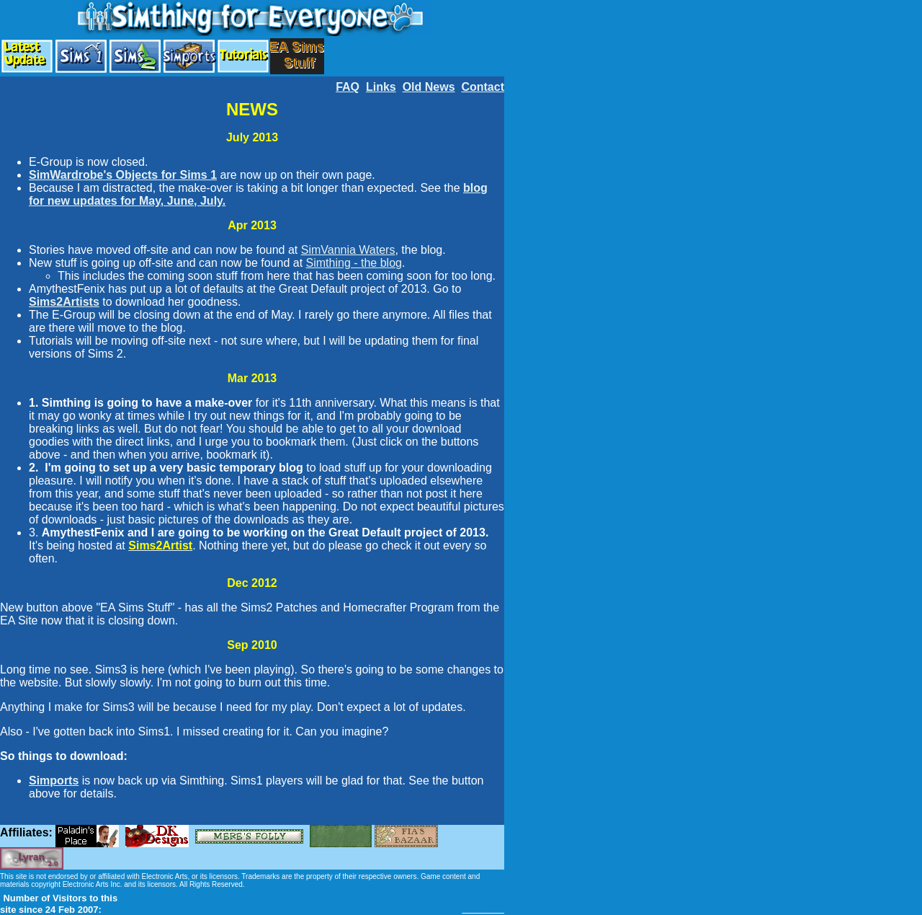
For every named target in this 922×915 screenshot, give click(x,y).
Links (381, 87)
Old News (429, 87)
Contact (482, 87)
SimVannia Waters (348, 250)
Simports (54, 780)
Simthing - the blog (354, 263)
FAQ (347, 87)
